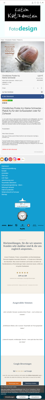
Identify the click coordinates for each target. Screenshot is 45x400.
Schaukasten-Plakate (10, 40)
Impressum (5, 166)
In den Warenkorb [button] (8, 96)
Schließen (22, 397)
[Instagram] (15, 159)
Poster (2, 40)
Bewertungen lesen (14, 383)
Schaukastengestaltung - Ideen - (12, 185)
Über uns (5, 175)
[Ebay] (23, 159)
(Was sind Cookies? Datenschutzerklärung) (11, 389)
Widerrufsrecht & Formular (10, 192)
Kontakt (4, 171)
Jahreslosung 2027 (8, 180)
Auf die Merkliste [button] (7, 92)
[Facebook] (6, 159)
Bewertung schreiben (30, 383)
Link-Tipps (5, 178)
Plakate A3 (19, 40)
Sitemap (4, 194)
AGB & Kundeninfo (8, 190)
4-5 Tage (6, 82)
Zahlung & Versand (8, 187)
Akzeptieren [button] (35, 397)
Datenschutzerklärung (9, 168)
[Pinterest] (10, 159)
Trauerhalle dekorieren (9, 182)
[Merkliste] (35, 3)
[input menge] (38, 88)
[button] (4, 3)
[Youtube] (19, 159)
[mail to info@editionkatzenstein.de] (2, 159)
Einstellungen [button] (9, 397)
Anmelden (33, 2)
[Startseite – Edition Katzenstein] (22, 4)
